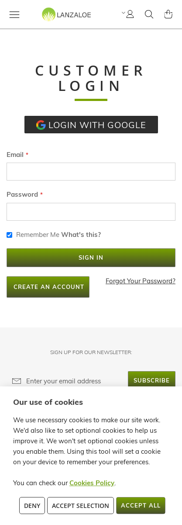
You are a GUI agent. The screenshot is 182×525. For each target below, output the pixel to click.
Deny (32, 505)
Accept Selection (80, 505)
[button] (122, 12)
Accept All (141, 505)
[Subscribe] (151, 380)
